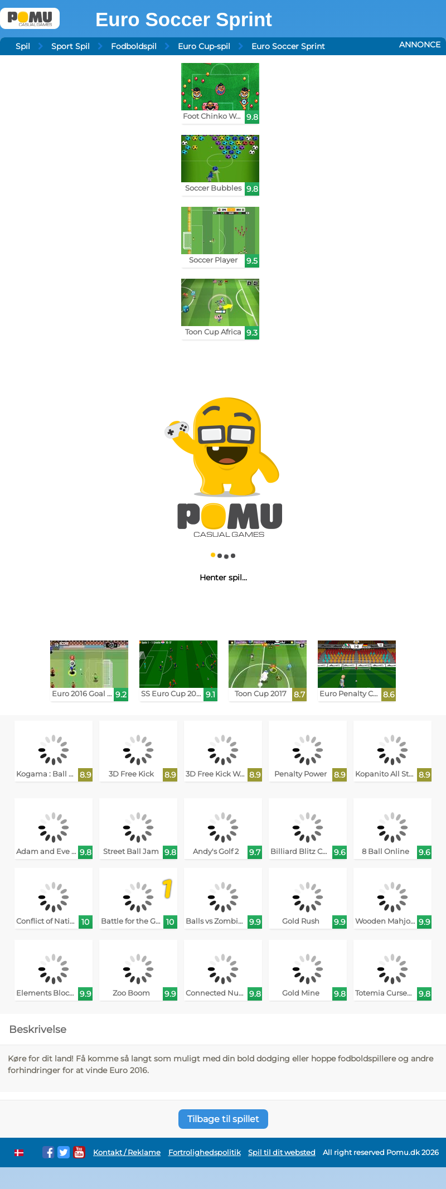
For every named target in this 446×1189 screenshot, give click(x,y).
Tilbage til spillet (223, 1119)
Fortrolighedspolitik (204, 1152)
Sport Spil (70, 46)
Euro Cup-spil (204, 46)
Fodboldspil (134, 46)
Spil (23, 46)
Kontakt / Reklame (127, 1152)
